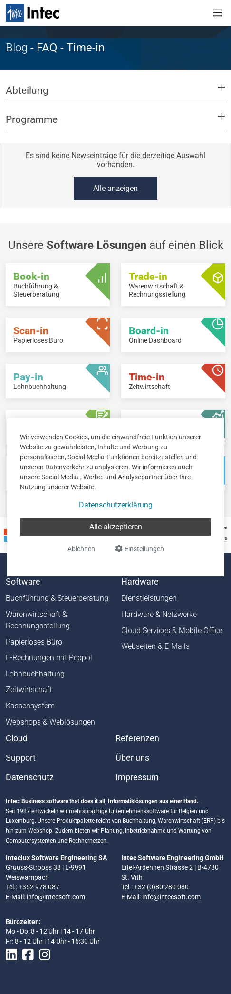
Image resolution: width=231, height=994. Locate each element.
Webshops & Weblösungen (50, 721)
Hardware (140, 581)
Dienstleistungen (149, 598)
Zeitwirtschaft (29, 689)
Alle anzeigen (115, 188)
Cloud (17, 738)
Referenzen (137, 738)
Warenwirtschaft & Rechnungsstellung (38, 620)
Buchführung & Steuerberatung (57, 598)
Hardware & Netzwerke (159, 614)
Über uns (132, 758)
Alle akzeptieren (115, 526)
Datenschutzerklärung (116, 504)
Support (21, 758)
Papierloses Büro (34, 641)
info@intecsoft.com (56, 897)
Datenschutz (30, 777)
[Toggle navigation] (217, 12)
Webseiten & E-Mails (155, 646)
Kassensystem (30, 705)
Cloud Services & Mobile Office (171, 630)
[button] (115, 94)
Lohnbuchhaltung (35, 673)
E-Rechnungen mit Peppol (49, 657)
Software (23, 581)
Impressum (137, 777)
